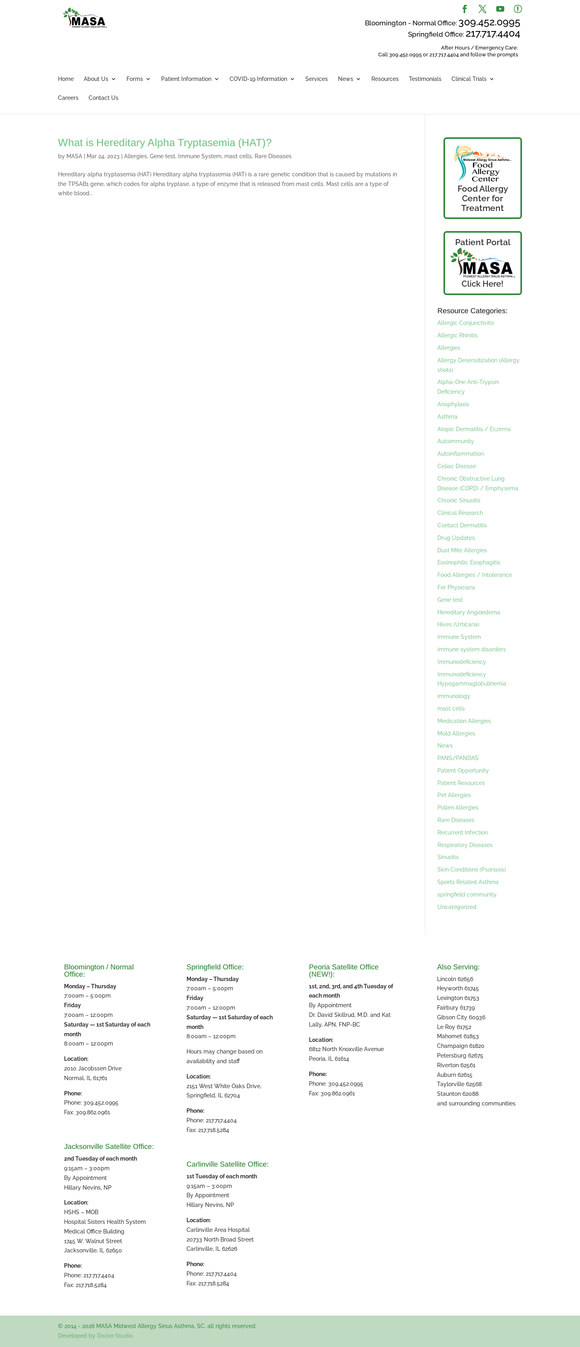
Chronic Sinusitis (459, 500)
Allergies (135, 156)
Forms (134, 79)
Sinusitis (448, 857)
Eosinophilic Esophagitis (468, 562)
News (345, 79)
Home (66, 79)
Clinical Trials (469, 79)
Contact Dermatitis (462, 525)
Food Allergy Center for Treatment (483, 198)
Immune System (200, 156)
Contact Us (103, 98)
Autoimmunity (455, 441)
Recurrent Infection (462, 832)
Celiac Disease (456, 466)
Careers (68, 98)
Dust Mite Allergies (462, 550)
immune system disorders (471, 649)
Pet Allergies (454, 795)
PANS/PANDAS (457, 758)
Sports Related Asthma (468, 882)
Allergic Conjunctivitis (465, 323)
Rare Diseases (273, 156)
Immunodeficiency (461, 662)
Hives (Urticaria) (458, 624)
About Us (96, 79)
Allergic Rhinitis (457, 335)
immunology (453, 696)
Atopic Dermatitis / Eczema (474, 429)
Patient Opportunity (463, 770)
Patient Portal (482, 242)
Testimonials (425, 79)
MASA (74, 156)
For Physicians (456, 587)
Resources (385, 79)
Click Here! (482, 284)
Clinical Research (460, 513)
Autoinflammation (460, 453)
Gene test (162, 156)
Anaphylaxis (453, 404)
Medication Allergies (464, 721)
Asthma (447, 416)
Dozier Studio (115, 1336)
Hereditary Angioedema (468, 612)
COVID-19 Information (258, 79)
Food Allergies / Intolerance (474, 575)
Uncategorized (456, 907)
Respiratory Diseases (465, 845)
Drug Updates (456, 538)
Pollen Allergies (457, 807)
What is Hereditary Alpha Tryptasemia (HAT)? (165, 142)
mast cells (238, 156)
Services (316, 79)
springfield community (467, 894)
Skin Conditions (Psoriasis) (471, 869)
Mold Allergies (456, 733)
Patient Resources (461, 783)
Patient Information (186, 79)
